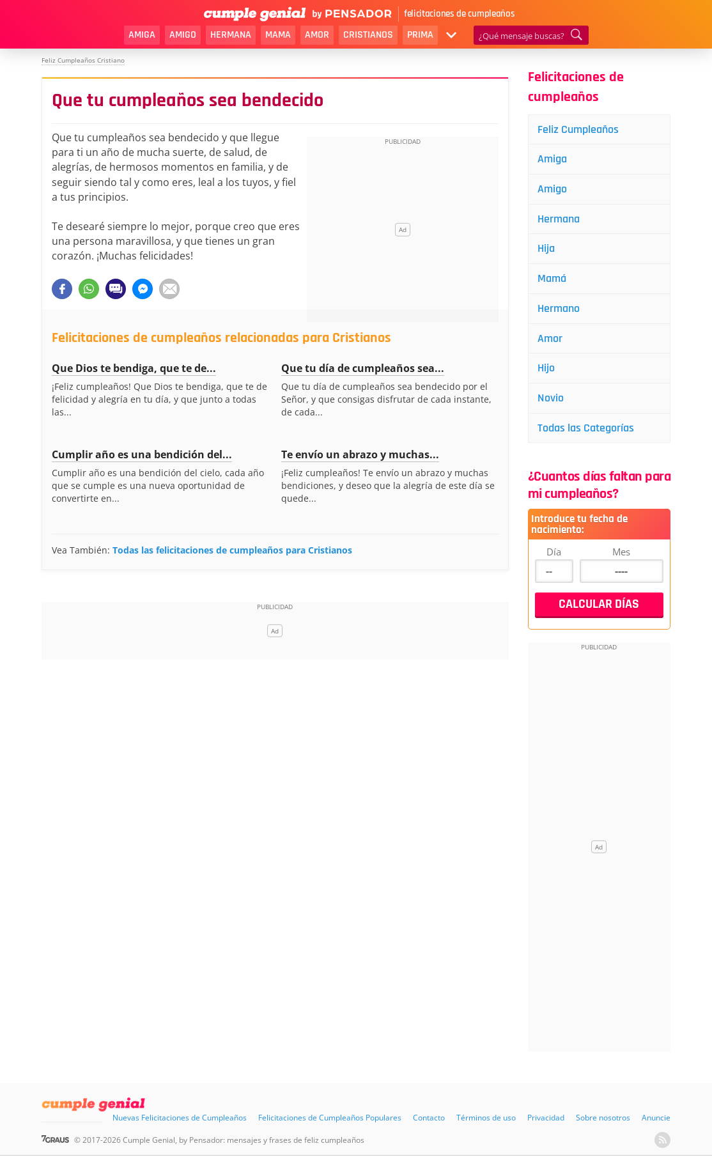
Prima (420, 35)
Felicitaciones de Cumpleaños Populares (329, 1118)
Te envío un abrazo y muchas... (360, 454)
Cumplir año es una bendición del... (142, 454)
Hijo (546, 369)
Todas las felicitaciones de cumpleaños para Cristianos (232, 550)
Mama (278, 35)
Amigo (182, 35)
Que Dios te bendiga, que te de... (134, 368)
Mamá (552, 279)
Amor (317, 35)
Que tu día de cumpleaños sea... (362, 368)
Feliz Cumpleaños (578, 129)
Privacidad (545, 1118)
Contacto (429, 1118)
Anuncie (656, 1118)
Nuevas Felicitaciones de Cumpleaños (179, 1118)
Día (553, 552)
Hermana (230, 35)
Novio (551, 399)
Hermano (559, 309)
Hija (546, 249)
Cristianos (368, 35)
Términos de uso (486, 1118)
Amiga (141, 35)
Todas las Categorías (586, 429)
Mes (621, 552)
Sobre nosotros (603, 1118)
